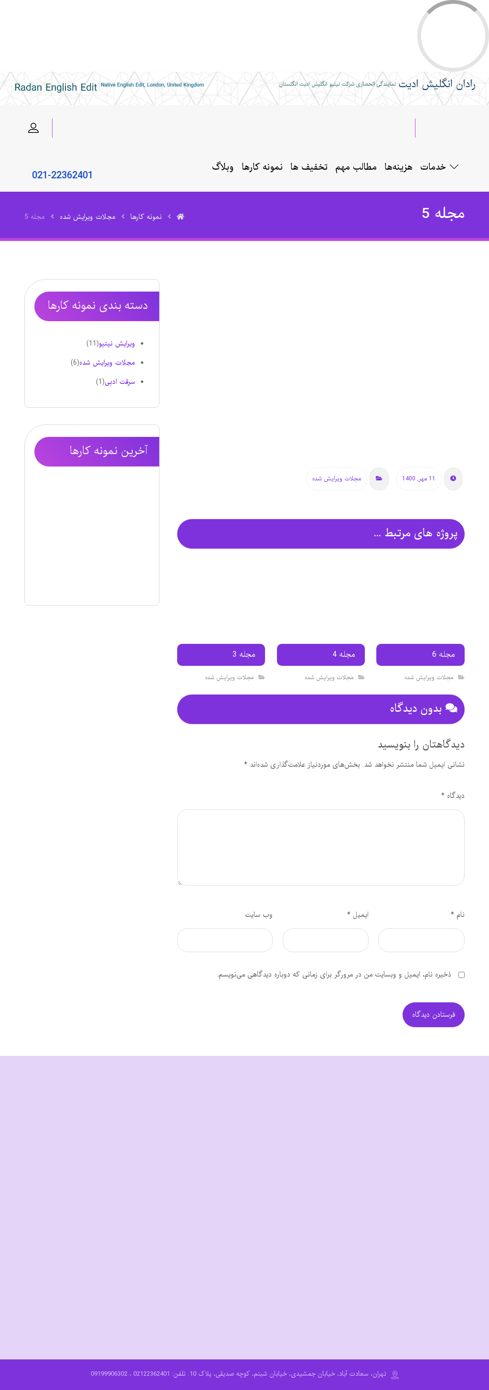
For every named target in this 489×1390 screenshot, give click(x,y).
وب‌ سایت (259, 915)
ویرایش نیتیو (117, 343)
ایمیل (358, 915)
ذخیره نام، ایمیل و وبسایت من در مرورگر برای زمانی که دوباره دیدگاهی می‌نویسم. (334, 974)
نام (458, 915)
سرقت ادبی (120, 382)
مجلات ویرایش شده (336, 479)
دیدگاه (453, 796)
